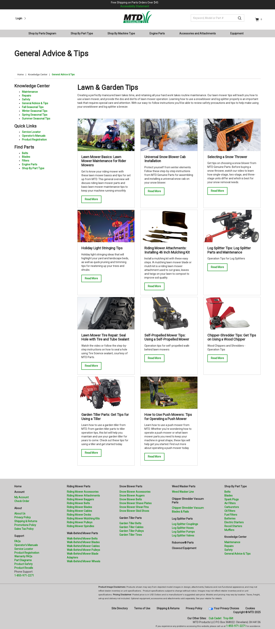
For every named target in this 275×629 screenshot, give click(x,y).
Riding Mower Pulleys (79, 522)
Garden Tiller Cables (131, 527)
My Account (21, 497)
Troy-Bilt (228, 618)
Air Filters (230, 503)
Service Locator (31, 131)
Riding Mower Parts (78, 486)
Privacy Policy (22, 517)
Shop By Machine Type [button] (121, 33)
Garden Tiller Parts (130, 517)
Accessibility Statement (134, 6)
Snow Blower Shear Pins (134, 507)
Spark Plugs (231, 499)
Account (19, 491)
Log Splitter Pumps (183, 531)
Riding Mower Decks (79, 514)
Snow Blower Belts (130, 499)
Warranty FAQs (23, 556)
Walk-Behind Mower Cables (83, 546)
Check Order (21, 501)
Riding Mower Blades (79, 507)
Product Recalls (23, 567)
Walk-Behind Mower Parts (82, 533)
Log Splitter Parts (182, 518)
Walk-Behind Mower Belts (82, 538)
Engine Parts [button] (157, 33)
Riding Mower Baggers (80, 499)
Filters (25, 160)
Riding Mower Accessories (83, 491)
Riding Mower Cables (79, 510)
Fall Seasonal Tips (33, 107)
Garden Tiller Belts (130, 523)
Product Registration (34, 139)
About (18, 508)
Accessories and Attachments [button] (197, 33)
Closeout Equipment (184, 548)
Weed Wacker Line (183, 491)
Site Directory (120, 608)
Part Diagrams (23, 560)
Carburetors (231, 507)
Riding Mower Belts (78, 503)
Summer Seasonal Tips (36, 118)
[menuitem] (44, 33)
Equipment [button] (236, 33)
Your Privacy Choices (226, 608)
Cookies (250, 608)
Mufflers (229, 529)
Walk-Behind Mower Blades (83, 542)
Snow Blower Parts (130, 486)
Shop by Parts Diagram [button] (42, 33)
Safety (26, 99)
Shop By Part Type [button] (82, 33)
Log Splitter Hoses (183, 527)
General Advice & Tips (35, 103)
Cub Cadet (215, 618)
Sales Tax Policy (24, 528)
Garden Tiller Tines (130, 534)
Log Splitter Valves (183, 535)
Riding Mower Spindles (80, 526)
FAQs (17, 541)
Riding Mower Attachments (83, 495)
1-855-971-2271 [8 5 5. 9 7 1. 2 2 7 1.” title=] (24, 575)
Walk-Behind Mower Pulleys (83, 549)
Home (20, 74)
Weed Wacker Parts (183, 486)
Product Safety (23, 564)
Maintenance (30, 91)
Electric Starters (234, 522)
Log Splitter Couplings (185, 524)
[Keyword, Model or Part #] (217, 18)
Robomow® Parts (183, 542)
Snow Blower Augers (132, 495)
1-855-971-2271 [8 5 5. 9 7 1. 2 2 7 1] (236, 625)
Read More (91, 199)
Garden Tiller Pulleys (131, 530)
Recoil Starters (233, 526)
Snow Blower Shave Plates (135, 503)
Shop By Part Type (33, 168)
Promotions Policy (25, 525)
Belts (25, 153)
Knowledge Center (37, 74)
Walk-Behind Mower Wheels (83, 561)
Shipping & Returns (25, 521)
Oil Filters (229, 510)
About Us (19, 513)
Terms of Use (142, 608)
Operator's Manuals (33, 135)
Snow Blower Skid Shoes (134, 510)
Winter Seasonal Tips (34, 110)
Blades (26, 156)
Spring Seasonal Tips (34, 114)
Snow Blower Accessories (134, 491)
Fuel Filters (230, 514)
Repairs (26, 95)
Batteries (229, 518)
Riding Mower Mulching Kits (83, 518)
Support (19, 535)
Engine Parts (29, 164)
